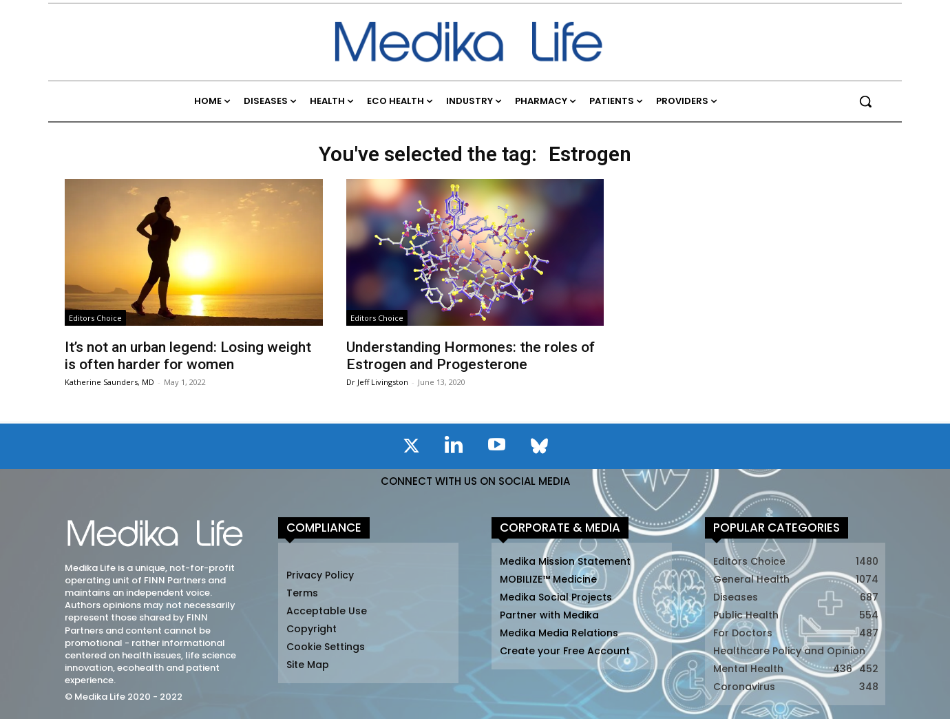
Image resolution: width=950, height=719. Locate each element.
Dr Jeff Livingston (377, 382)
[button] (865, 101)
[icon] (411, 448)
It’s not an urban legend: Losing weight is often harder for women (188, 356)
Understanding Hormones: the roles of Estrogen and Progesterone (470, 356)
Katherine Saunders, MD (109, 382)
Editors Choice (95, 318)
